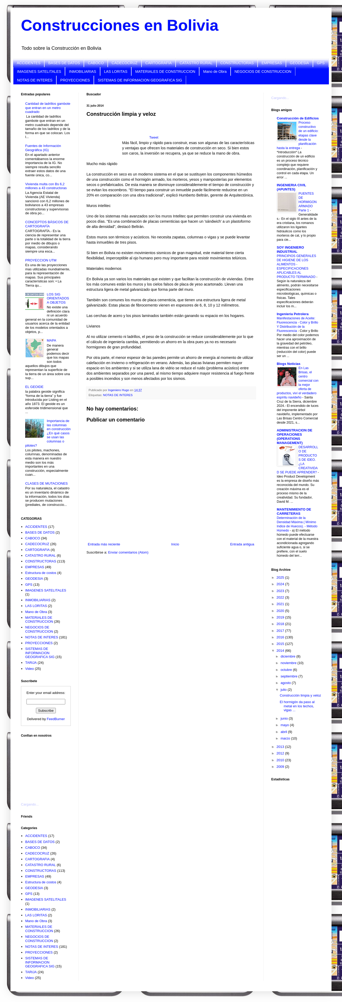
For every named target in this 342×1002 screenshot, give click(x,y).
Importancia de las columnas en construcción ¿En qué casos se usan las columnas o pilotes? (47, 433)
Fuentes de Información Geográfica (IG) (43, 148)
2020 (280, 611)
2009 (280, 767)
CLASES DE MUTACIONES (46, 483)
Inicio (175, 544)
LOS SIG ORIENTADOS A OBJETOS (58, 298)
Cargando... (30, 804)
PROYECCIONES (75, 80)
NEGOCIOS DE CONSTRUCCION (263, 71)
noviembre (289, 663)
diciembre (288, 656)
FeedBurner (56, 719)
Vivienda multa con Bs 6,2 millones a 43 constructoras (46, 186)
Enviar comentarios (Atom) (128, 552)
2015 (280, 644)
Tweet (153, 137)
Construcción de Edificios (298, 118)
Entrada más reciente (104, 544)
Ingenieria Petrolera (292, 314)
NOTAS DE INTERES (34, 80)
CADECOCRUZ (125, 63)
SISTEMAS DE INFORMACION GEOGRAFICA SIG (140, 80)
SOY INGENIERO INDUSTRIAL (290, 249)
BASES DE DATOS (64, 63)
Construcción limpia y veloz (300, 695)
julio (284, 690)
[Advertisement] (104, 138)
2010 (280, 760)
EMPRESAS (272, 63)
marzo (286, 738)
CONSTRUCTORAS (237, 63)
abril (284, 732)
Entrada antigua (242, 544)
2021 (280, 604)
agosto (286, 683)
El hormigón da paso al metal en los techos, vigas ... (297, 706)
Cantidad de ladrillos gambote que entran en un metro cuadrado (47, 108)
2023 (280, 591)
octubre (287, 670)
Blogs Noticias (288, 364)
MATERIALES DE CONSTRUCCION (165, 71)
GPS (321, 63)
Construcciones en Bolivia (120, 25)
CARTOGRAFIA (158, 63)
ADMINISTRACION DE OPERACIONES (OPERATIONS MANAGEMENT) (294, 436)
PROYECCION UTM (40, 260)
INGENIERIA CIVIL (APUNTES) (291, 187)
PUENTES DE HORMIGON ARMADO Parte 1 (307, 202)
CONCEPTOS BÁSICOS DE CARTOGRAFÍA (46, 224)
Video (29, 669)
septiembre (289, 676)
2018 (280, 624)
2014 (280, 651)
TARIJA (31, 663)
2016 (280, 637)
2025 (280, 577)
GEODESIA (299, 63)
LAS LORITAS (115, 71)
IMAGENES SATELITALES (39, 71)
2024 (280, 584)
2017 (280, 631)
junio (285, 718)
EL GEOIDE (34, 387)
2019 (280, 617)
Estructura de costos (40, 573)
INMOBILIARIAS (82, 71)
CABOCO (96, 63)
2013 (280, 747)
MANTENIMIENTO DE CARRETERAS (294, 511)
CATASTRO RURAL (196, 63)
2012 (280, 753)
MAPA (51, 340)
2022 (280, 597)
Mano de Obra (215, 71)
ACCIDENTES (28, 63)
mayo (285, 725)
